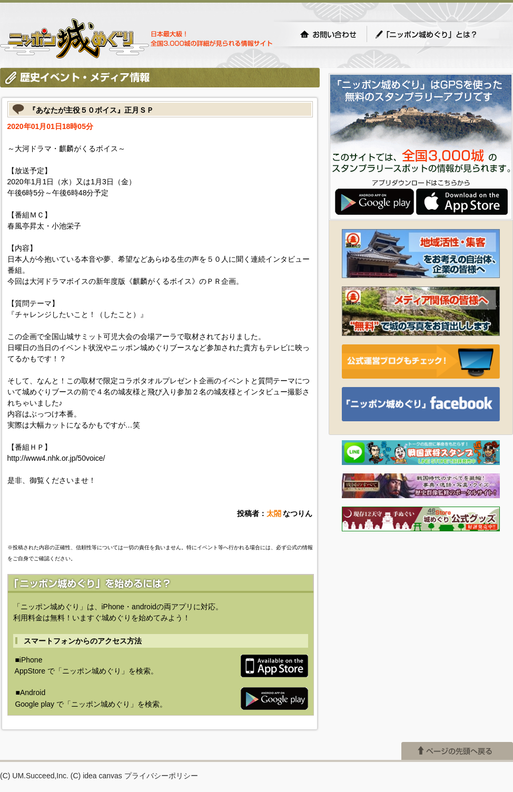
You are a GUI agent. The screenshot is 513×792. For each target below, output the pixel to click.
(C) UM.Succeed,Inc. (34, 775)
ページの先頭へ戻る (457, 751)
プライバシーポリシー (161, 775)
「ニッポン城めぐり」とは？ (436, 34)
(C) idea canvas (96, 775)
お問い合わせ (328, 34)
